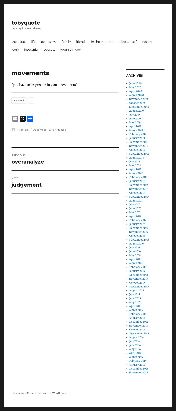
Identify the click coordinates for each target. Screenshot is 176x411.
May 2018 (135, 165)
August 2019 (136, 110)
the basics (19, 42)
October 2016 (137, 235)
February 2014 (137, 360)
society (147, 42)
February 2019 (137, 134)
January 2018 (137, 181)
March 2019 (136, 130)
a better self (128, 42)
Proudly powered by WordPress (46, 393)
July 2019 (134, 114)
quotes (61, 129)
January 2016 (137, 271)
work (15, 49)
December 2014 (138, 321)
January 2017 (137, 224)
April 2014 (135, 353)
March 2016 (136, 263)
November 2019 (138, 99)
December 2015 (138, 274)
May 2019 (135, 122)
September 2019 (139, 106)
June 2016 (135, 251)
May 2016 (135, 255)
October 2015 (137, 282)
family (66, 42)
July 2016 (134, 247)
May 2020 (135, 87)
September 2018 (139, 153)
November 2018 (138, 146)
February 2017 (137, 220)
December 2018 (138, 142)
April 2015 (135, 306)
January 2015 (137, 317)
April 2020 (135, 91)
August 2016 (136, 243)
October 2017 (137, 192)
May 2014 (135, 349)
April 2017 (135, 216)
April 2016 (135, 259)
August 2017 (136, 200)
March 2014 (136, 357)
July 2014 (134, 341)
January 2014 (137, 364)
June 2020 (135, 83)
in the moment (102, 42)
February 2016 (137, 267)
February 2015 (137, 314)
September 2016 (139, 239)
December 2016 (138, 228)
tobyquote (26, 23)
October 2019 (137, 103)
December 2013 (138, 368)
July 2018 (134, 161)
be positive (49, 42)
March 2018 (136, 173)
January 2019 (137, 138)
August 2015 (136, 290)
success (49, 49)
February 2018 (137, 177)
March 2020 (136, 95)
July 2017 (134, 204)
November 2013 (138, 372)
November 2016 (138, 232)
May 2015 (135, 302)
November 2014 (138, 325)
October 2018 (137, 149)
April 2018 (135, 169)
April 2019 (135, 126)
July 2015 (134, 294)
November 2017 (138, 189)
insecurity (31, 49)
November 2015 (138, 278)
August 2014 (136, 337)
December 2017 (138, 185)
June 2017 (135, 208)
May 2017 (134, 212)
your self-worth (72, 49)
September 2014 (139, 333)
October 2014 (137, 329)
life (33, 42)
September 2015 (139, 286)
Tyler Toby (23, 129)
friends (81, 42)
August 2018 (136, 157)
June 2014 (135, 345)
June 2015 (135, 298)
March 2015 (136, 310)
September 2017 (139, 196)
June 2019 (135, 118)
